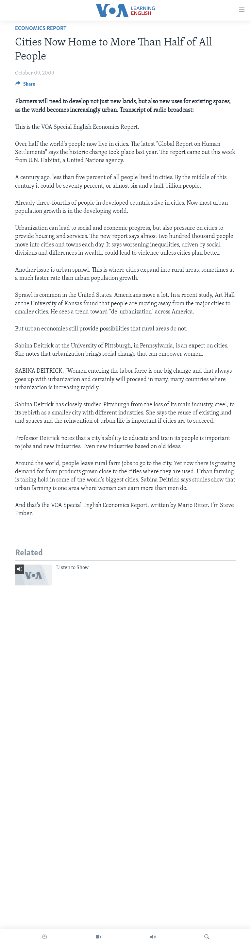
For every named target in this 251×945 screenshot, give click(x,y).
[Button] (25, 85)
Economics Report (41, 28)
